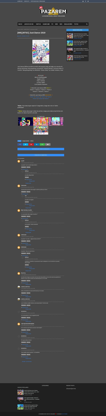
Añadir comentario (27, 361)
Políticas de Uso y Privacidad (38, 1)
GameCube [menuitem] (46, 24)
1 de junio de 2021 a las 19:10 (27, 211)
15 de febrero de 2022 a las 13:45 (28, 288)
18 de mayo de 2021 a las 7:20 (27, 187)
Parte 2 (38, 97)
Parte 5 (35, 98)
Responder (24, 167)
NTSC (22, 29)
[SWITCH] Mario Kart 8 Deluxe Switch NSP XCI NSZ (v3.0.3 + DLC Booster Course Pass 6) (81, 35)
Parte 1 (32, 97)
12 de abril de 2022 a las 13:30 (27, 325)
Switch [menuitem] (38, 24)
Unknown (23, 185)
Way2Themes (64, 414)
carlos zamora (25, 286)
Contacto (26, 1)
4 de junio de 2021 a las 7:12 (31, 222)
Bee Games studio (26, 210)
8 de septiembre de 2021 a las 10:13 (28, 274)
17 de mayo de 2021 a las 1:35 (27, 162)
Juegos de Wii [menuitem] (28, 24)
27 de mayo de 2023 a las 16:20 (28, 337)
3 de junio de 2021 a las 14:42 (27, 236)
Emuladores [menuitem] (68, 24)
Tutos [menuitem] (76, 24)
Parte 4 (49, 97)
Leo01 (22, 161)
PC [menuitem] (52, 24)
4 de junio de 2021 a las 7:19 (31, 172)
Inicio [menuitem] (20, 24)
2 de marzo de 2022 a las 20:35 (28, 313)
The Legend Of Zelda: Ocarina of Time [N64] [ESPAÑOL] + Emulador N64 (81, 50)
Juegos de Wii (25, 141)
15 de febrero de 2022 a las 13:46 (28, 300)
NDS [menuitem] (61, 24)
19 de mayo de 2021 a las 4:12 (31, 197)
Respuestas (25, 169)
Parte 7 (47, 98)
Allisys (19, 36)
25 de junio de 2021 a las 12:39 (31, 259)
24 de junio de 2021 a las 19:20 (27, 248)
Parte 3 (43, 97)
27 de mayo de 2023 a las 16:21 (27, 350)
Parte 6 (41, 98)
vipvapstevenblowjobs (27, 323)
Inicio (18, 29)
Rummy (23, 273)
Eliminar (28, 167)
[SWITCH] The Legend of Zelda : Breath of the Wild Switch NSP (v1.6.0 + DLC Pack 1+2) (81, 43)
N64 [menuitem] (56, 24)
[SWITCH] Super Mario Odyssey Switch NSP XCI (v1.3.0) (81, 56)
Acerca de (19, 1)
